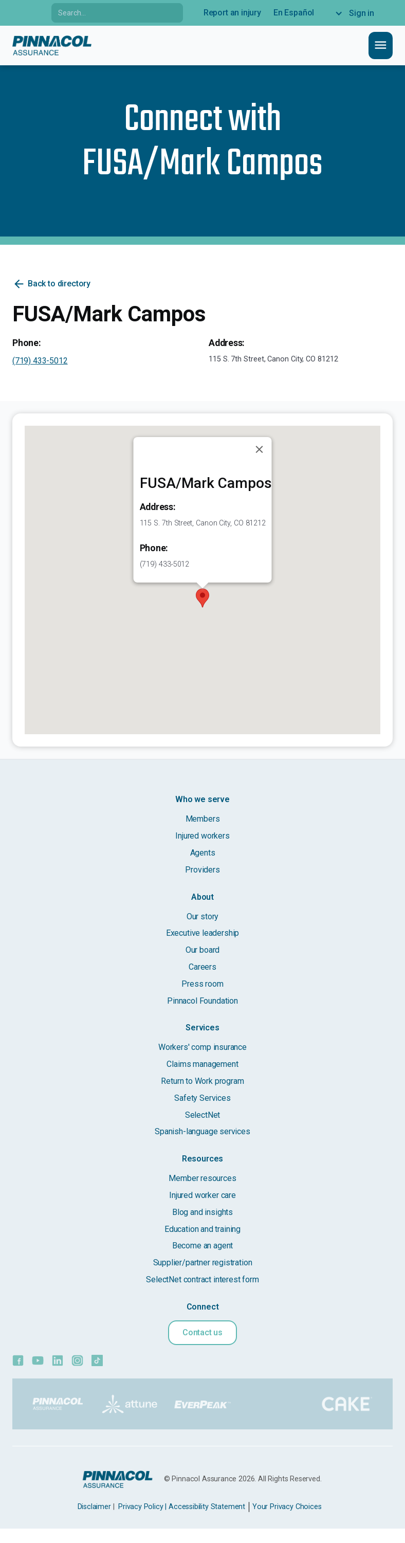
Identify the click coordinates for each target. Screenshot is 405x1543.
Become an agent (202, 1245)
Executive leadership (202, 933)
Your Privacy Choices (286, 1506)
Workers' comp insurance (202, 1047)
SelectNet (202, 1115)
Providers (202, 870)
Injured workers (202, 836)
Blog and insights (202, 1212)
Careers (202, 967)
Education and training (202, 1229)
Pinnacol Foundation (202, 1001)
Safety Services (202, 1098)
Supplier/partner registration (202, 1262)
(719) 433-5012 (40, 361)
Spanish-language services (202, 1131)
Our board (202, 950)
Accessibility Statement (207, 1506)
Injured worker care (202, 1195)
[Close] (259, 449)
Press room (202, 984)
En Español (293, 12)
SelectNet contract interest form (202, 1279)
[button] (202, 598)
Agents (202, 853)
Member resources (202, 1178)
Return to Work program (202, 1081)
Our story (202, 916)
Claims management (202, 1064)
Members (203, 819)
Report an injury (232, 12)
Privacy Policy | (142, 1506)
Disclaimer (94, 1506)
